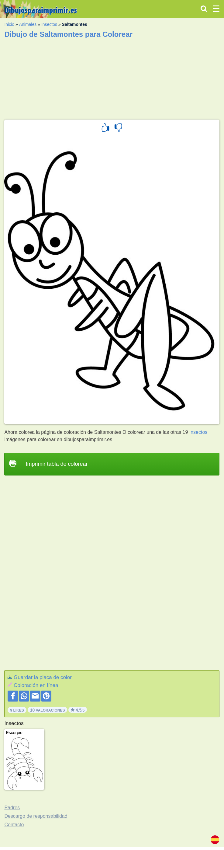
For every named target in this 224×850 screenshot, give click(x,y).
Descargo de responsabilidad (35, 816)
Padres (12, 807)
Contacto (14, 824)
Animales (28, 24)
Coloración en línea (36, 685)
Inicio (9, 24)
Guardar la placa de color (43, 677)
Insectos (49, 24)
